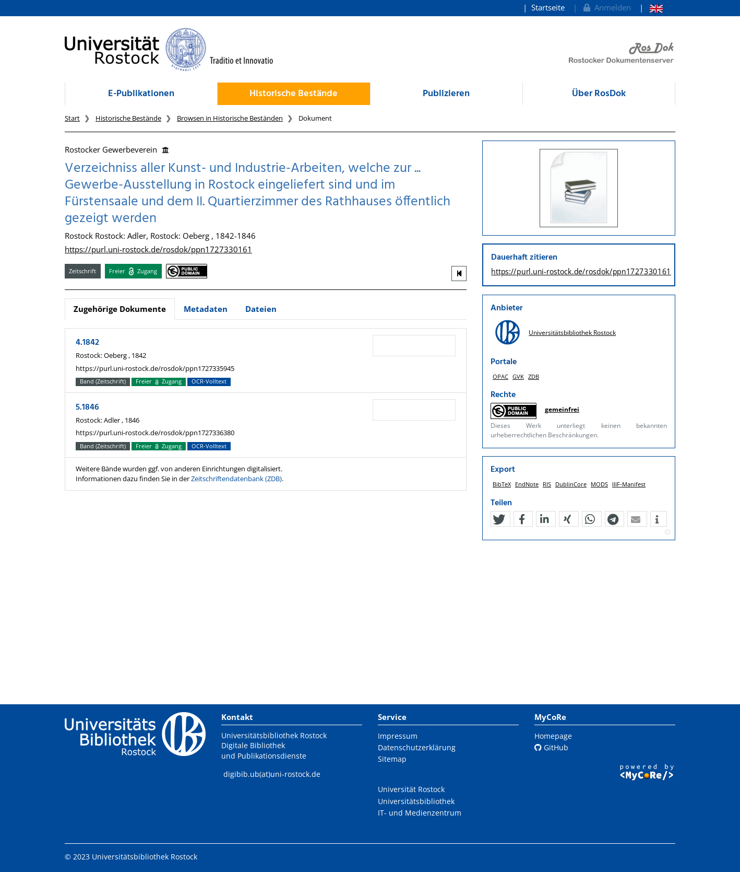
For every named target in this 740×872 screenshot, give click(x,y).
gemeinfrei (562, 409)
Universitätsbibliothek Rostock (572, 332)
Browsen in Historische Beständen (230, 118)
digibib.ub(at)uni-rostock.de (271, 774)
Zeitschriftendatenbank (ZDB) (236, 478)
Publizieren (446, 93)
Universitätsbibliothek (416, 801)
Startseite (548, 7)
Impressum (397, 736)
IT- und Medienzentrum (419, 813)
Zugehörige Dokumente (120, 309)
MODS (599, 484)
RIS (547, 484)
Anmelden (606, 7)
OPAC (500, 376)
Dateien (261, 309)
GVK (518, 376)
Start (72, 118)
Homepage (553, 736)
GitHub (551, 747)
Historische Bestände (293, 93)
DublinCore (571, 484)
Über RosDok (599, 93)
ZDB (533, 376)
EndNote (527, 484)
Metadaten (206, 309)
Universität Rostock (411, 789)
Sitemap (392, 759)
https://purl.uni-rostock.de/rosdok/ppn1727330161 (158, 249)
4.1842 (87, 343)
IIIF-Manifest (629, 484)
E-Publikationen (141, 93)
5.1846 (87, 407)
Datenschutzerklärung (417, 747)
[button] (499, 519)
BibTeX (502, 484)
